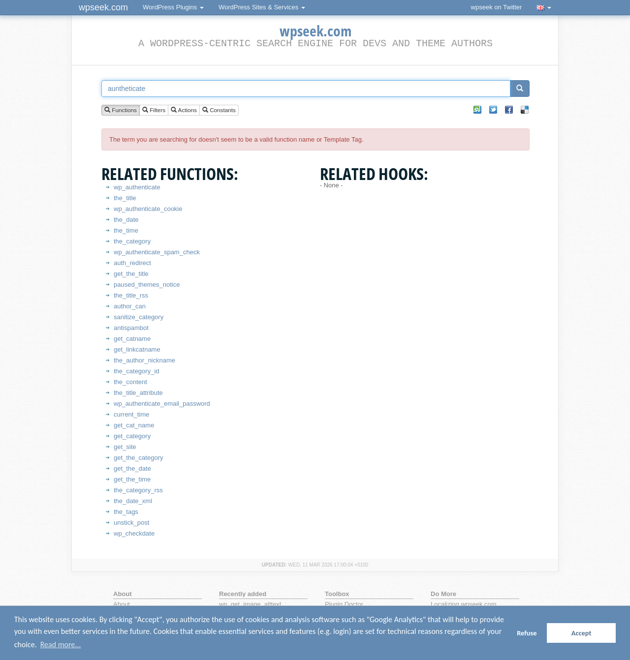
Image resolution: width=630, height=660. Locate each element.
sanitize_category (138, 317)
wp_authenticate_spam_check (157, 252)
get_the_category (138, 457)
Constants (219, 110)
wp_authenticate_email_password (162, 403)
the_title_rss (131, 295)
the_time (126, 230)
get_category (132, 436)
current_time (131, 414)
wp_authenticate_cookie (148, 208)
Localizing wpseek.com (464, 604)
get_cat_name (134, 425)
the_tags (126, 511)
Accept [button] (581, 633)
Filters (153, 110)
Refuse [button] (526, 633)
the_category (132, 241)
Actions (184, 110)
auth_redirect (132, 263)
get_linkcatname (137, 349)
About (121, 604)
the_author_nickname (144, 360)
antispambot (131, 327)
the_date (126, 219)
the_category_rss (138, 490)
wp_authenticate (137, 187)
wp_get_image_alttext (250, 604)
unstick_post (131, 522)
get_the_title (131, 273)
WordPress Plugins (173, 7)
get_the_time (132, 479)
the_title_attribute (138, 392)
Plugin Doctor (344, 604)
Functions (120, 110)
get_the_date (132, 468)
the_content (130, 382)
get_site (125, 446)
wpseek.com (103, 7)
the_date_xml (133, 501)
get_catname (132, 338)
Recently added (242, 594)
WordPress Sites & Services (262, 7)
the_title (125, 198)
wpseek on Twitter (496, 7)
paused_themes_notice (147, 284)
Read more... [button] (60, 644)
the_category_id (136, 371)
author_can (130, 306)
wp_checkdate (134, 533)
